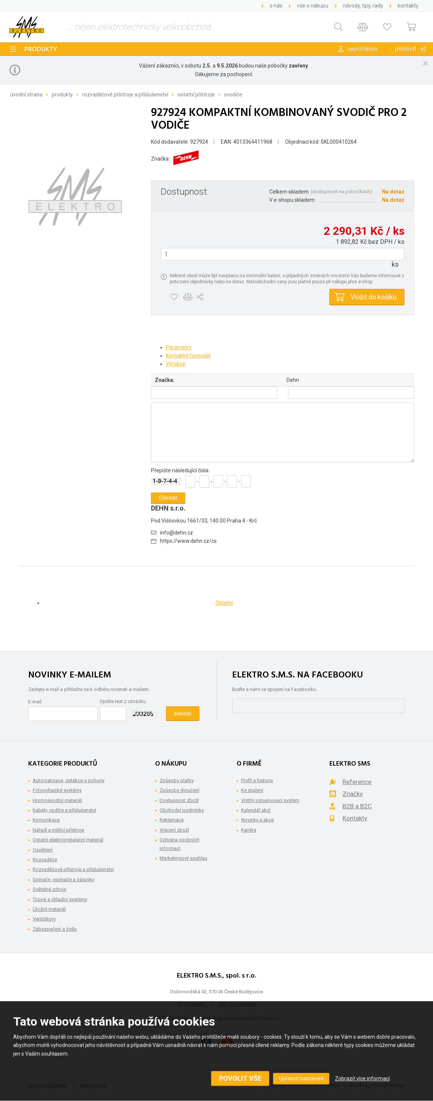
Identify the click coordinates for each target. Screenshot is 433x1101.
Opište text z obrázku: (123, 701)
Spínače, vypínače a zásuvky (63, 879)
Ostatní (224, 603)
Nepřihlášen (362, 49)
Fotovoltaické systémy (57, 790)
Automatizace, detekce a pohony (68, 780)
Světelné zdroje (49, 889)
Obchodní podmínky (182, 810)
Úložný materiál (49, 909)
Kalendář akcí (255, 810)
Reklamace (172, 820)
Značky (352, 794)
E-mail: (35, 701)
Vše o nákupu (312, 6)
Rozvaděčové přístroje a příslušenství (125, 95)
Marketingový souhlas (183, 858)
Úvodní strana (26, 95)
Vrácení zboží (174, 830)
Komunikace (46, 820)
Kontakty (408, 6)
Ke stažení (252, 790)
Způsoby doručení (179, 790)
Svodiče (233, 95)
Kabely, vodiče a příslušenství (64, 810)
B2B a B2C (357, 806)
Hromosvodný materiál (57, 800)
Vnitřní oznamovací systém (270, 800)
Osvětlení (43, 850)
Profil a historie (257, 780)
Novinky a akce (257, 820)
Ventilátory (44, 919)
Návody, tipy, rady (363, 6)
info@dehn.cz (176, 533)
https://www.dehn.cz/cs (188, 541)
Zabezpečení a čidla (55, 929)
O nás (276, 6)
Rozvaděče (45, 859)
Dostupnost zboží (179, 800)
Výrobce (176, 364)
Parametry (179, 347)
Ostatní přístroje (196, 95)
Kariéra (248, 830)
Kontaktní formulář (188, 356)
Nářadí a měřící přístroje (58, 830)
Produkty (40, 49)
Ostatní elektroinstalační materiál (68, 840)
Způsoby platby (177, 780)
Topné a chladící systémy (60, 899)
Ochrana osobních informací (179, 844)
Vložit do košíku (373, 297)
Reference (356, 782)
